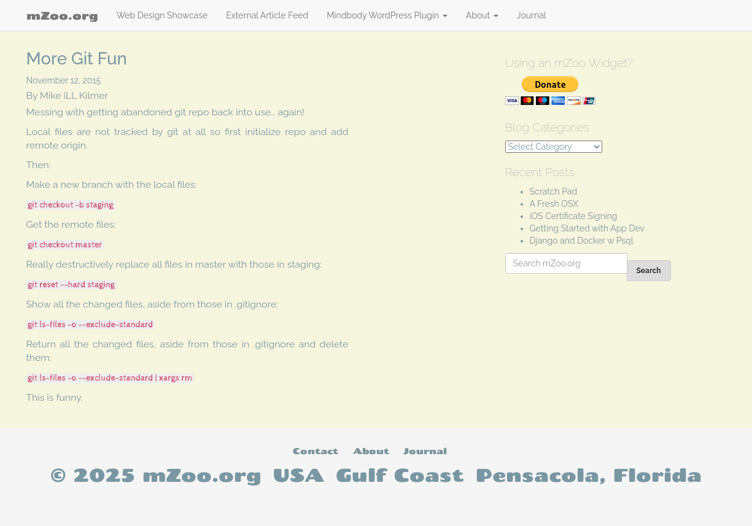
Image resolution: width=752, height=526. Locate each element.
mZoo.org (62, 15)
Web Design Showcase (162, 15)
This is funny (53, 397)
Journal (531, 15)
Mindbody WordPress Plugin (387, 15)
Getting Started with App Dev (587, 228)
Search (649, 270)
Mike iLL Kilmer (74, 95)
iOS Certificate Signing (574, 216)
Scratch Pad (554, 191)
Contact (315, 451)
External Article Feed (267, 15)
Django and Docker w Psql (582, 241)
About (482, 15)
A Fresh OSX (554, 204)
